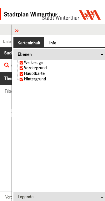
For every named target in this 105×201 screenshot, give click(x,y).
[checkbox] (21, 62)
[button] (28, 43)
